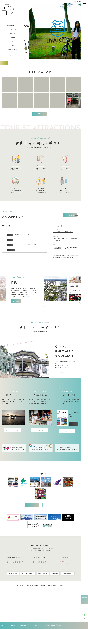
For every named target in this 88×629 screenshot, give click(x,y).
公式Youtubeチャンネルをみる (12, 439)
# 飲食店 (44, 625)
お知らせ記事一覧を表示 (68, 216)
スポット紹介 (13, 29)
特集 (13, 45)
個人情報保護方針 (52, 609)
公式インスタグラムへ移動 (39, 114)
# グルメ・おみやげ (35, 625)
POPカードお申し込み (42, 597)
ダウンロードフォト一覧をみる (39, 438)
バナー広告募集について (30, 513)
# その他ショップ (52, 625)
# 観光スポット (24, 625)
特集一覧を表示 (17, 309)
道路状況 (84, 602)
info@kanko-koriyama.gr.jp (45, 559)
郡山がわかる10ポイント (12, 25)
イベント (13, 41)
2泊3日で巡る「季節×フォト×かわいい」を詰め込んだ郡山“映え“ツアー (61, 309)
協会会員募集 (55, 597)
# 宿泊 (60, 625)
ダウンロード (8, 55)
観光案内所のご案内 (13, 597)
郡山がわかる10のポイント (64, 379)
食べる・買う (13, 33)
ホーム (12, 21)
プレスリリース (21, 609)
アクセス (13, 37)
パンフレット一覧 (74, 430)
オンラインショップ (12, 49)
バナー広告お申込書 (50, 513)
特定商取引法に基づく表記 (33, 609)
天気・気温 (84, 597)
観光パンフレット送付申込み (27, 597)
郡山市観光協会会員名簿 (67, 597)
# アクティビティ (15, 625)
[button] (67, 59)
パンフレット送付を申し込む (66, 439)
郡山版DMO (61, 609)
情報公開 (43, 609)
